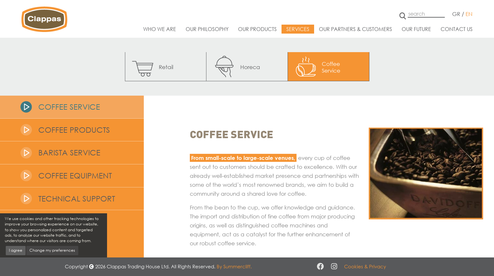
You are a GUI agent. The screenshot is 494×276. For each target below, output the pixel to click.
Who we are (159, 29)
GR (456, 14)
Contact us (457, 29)
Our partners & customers (355, 29)
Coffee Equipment (75, 175)
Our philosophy (207, 29)
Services (297, 29)
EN (469, 14)
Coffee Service (69, 106)
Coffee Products (74, 129)
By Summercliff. (234, 266)
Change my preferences (52, 250)
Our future (416, 29)
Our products (257, 29)
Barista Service (69, 152)
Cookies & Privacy (365, 266)
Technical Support (76, 198)
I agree (15, 250)
